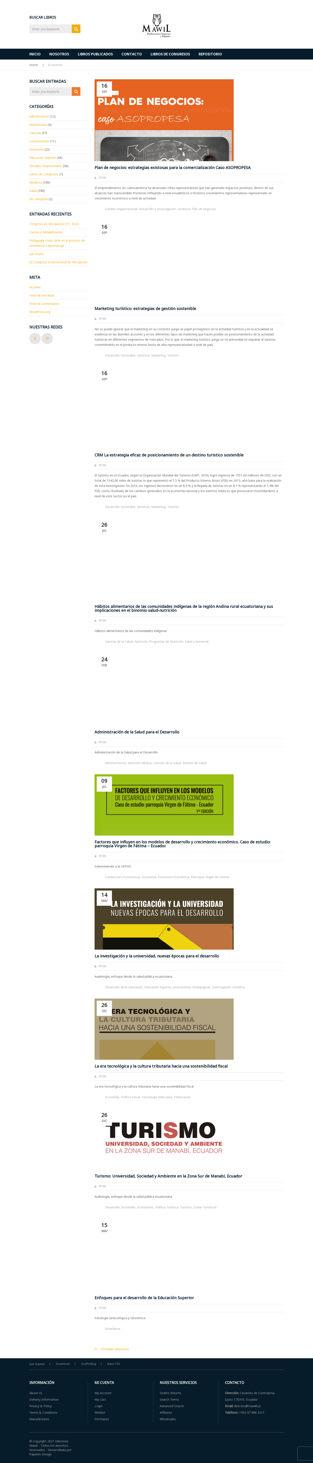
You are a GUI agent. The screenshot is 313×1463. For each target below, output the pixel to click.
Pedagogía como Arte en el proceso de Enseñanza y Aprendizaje (57, 243)
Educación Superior (157, 987)
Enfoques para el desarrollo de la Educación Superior (144, 1297)
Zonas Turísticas (205, 1207)
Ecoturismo (145, 1207)
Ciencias (35, 133)
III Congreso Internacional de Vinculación (58, 262)
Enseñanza (112, 1329)
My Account (103, 1393)
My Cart (100, 1399)
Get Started (37, 1364)
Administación (39, 116)
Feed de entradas (41, 295)
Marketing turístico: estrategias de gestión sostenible (145, 308)
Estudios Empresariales (45, 166)
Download (63, 1364)
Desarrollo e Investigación (157, 209)
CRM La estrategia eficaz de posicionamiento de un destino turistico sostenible (169, 455)
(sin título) (36, 254)
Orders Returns (170, 1393)
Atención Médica (140, 763)
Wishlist (100, 1412)
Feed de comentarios (44, 304)
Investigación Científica (228, 987)
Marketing (158, 355)
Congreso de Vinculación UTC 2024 (53, 224)
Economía (149, 877)
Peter (102, 178)
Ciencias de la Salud (119, 641)
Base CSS (113, 1364)
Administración (115, 763)
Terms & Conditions (43, 1412)
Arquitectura (38, 125)
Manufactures (39, 1419)
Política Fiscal (130, 1097)
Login (98, 1406)
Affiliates (166, 1412)
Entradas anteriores (115, 1349)
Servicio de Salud (194, 763)
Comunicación (39, 141)
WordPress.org (39, 312)
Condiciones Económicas (122, 877)
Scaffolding (88, 1364)
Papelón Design (40, 1454)
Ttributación (182, 1097)
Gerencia (184, 209)
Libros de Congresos (43, 174)
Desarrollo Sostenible (120, 355)
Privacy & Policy (40, 1406)
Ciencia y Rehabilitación (45, 232)
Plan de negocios (204, 209)
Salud (33, 191)
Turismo (173, 355)
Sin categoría (38, 199)
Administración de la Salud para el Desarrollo (137, 732)
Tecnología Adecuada (157, 1097)
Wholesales (168, 1419)
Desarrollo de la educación (124, 987)
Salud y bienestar (197, 641)
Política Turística (166, 1207)
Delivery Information (44, 1399)
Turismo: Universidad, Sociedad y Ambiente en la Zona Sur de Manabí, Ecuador (168, 1176)
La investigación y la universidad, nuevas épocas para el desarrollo (157, 956)
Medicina (35, 182)
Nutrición (140, 641)
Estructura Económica (173, 877)
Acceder (35, 287)
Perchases (102, 1419)
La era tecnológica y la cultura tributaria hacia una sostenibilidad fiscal (161, 1066)
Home (33, 65)
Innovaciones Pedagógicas (191, 987)
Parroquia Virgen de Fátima (210, 877)
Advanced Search (172, 1406)
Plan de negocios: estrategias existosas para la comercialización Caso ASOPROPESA (173, 167)
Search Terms (169, 1399)
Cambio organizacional (121, 209)
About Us (35, 1393)
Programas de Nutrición (166, 641)
